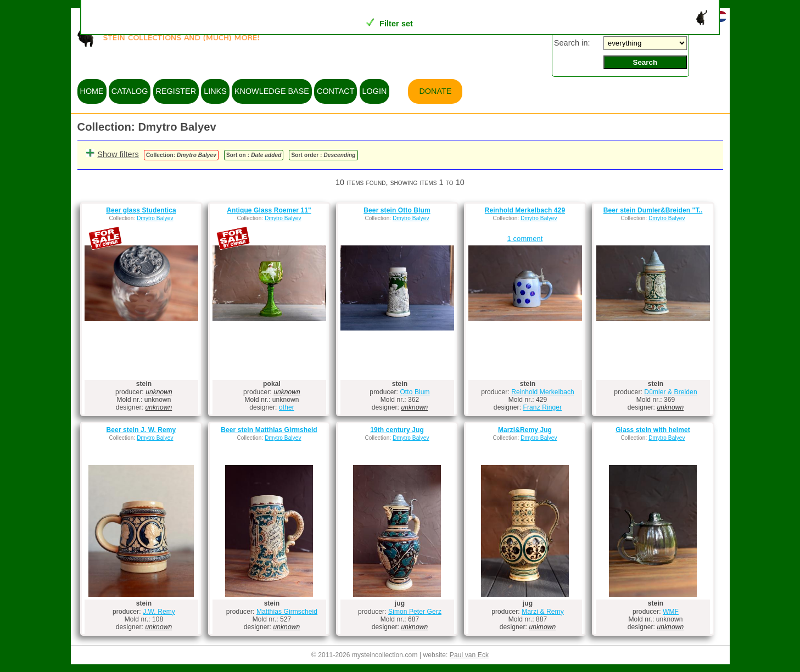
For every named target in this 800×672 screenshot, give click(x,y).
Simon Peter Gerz (414, 611)
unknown (159, 392)
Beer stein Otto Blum (396, 210)
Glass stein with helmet (653, 430)
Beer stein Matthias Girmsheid (269, 430)
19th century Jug (397, 430)
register (176, 91)
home (92, 91)
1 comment (525, 238)
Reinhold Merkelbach (542, 392)
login (374, 91)
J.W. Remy (159, 611)
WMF (671, 611)
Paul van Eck (469, 655)
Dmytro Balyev (155, 218)
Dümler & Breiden (670, 392)
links (215, 91)
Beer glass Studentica (141, 210)
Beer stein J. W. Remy (141, 430)
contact (335, 91)
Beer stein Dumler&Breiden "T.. (653, 210)
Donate (435, 91)
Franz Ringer (542, 407)
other (286, 407)
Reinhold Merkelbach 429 (525, 210)
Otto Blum (414, 392)
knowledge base (271, 91)
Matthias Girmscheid (286, 611)
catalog (129, 91)
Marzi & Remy (543, 611)
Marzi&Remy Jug (525, 430)
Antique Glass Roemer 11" (269, 210)
